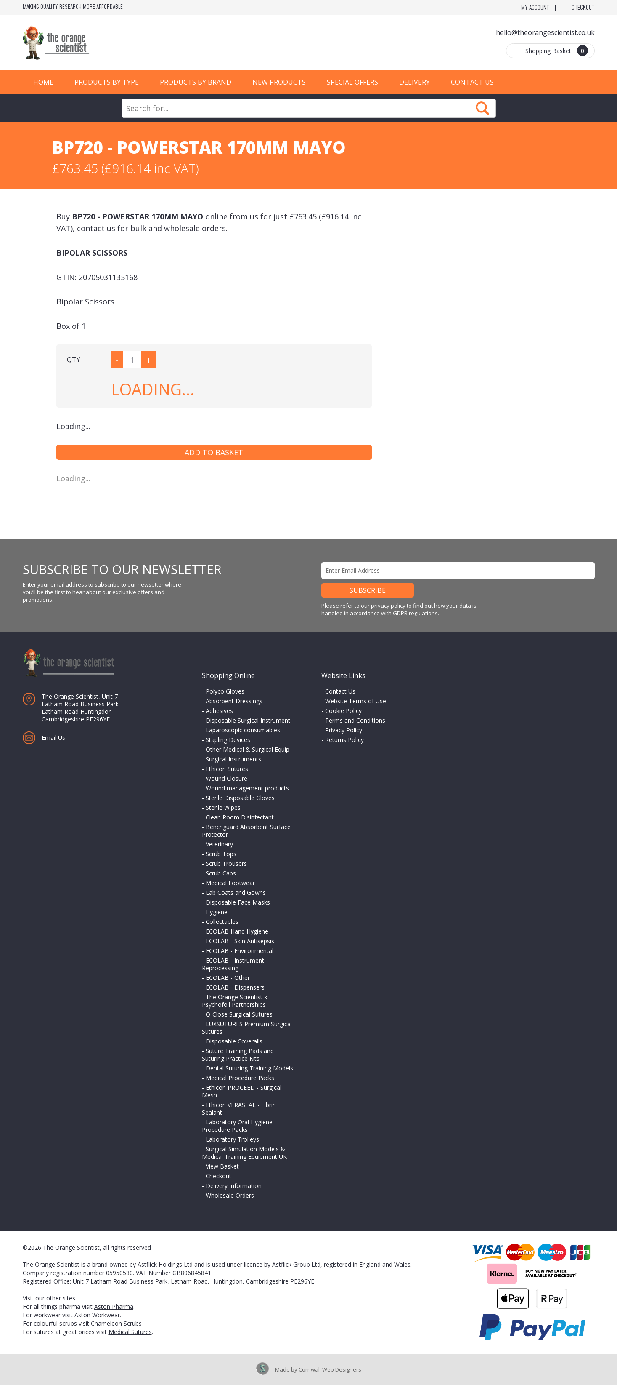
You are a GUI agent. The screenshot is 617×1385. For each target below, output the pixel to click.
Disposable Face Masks (238, 902)
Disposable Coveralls (234, 1041)
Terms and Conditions (355, 720)
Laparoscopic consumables (243, 730)
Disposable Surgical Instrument (248, 720)
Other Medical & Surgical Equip (247, 749)
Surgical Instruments (233, 759)
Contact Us (472, 82)
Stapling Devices (228, 740)
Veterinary (219, 844)
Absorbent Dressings (234, 701)
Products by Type (106, 82)
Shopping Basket (556, 50)
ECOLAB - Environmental (239, 951)
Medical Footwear (230, 883)
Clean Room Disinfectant (240, 817)
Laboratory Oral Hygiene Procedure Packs (237, 1126)
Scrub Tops (221, 854)
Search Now (482, 108)
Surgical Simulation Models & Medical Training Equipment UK (244, 1153)
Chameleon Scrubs (116, 1323)
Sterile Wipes (223, 807)
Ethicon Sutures (227, 769)
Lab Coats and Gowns (236, 893)
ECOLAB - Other (228, 978)
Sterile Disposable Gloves (240, 798)
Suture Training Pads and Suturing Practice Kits (238, 1054)
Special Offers (352, 82)
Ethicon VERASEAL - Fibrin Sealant (239, 1108)
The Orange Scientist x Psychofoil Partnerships (234, 1001)
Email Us (53, 738)
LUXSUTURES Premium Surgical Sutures (247, 1027)
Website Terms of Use (355, 701)
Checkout (583, 8)
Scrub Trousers (226, 863)
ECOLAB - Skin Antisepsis (240, 941)
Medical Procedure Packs (240, 1078)
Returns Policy (344, 740)
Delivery (414, 82)
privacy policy (388, 605)
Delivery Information (234, 1186)
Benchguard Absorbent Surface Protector (246, 830)
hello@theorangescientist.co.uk (545, 32)
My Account (535, 8)
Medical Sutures (130, 1332)
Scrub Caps (221, 873)
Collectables (222, 922)
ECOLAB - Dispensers (235, 987)
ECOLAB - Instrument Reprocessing (233, 964)
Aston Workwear (97, 1315)
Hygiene (217, 912)
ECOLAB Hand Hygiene (237, 931)
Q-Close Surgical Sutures (239, 1014)
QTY (73, 359)
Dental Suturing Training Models (249, 1068)
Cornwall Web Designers (330, 1369)
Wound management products (247, 788)
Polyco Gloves (225, 691)
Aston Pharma (113, 1306)
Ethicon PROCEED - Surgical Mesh (241, 1091)
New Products (279, 82)
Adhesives (219, 711)
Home (43, 82)
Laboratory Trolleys (232, 1139)
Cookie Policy (343, 711)
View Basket (222, 1166)
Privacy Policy (343, 730)
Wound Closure (226, 778)
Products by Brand (195, 82)
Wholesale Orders (230, 1195)
